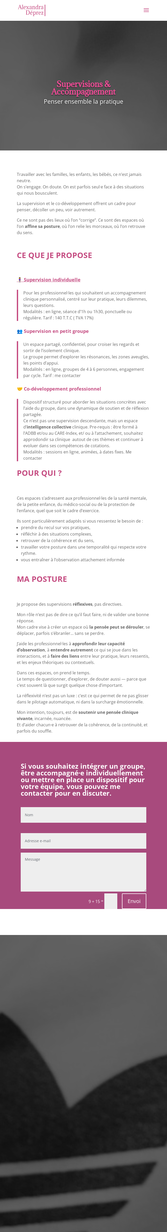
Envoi (134, 901)
